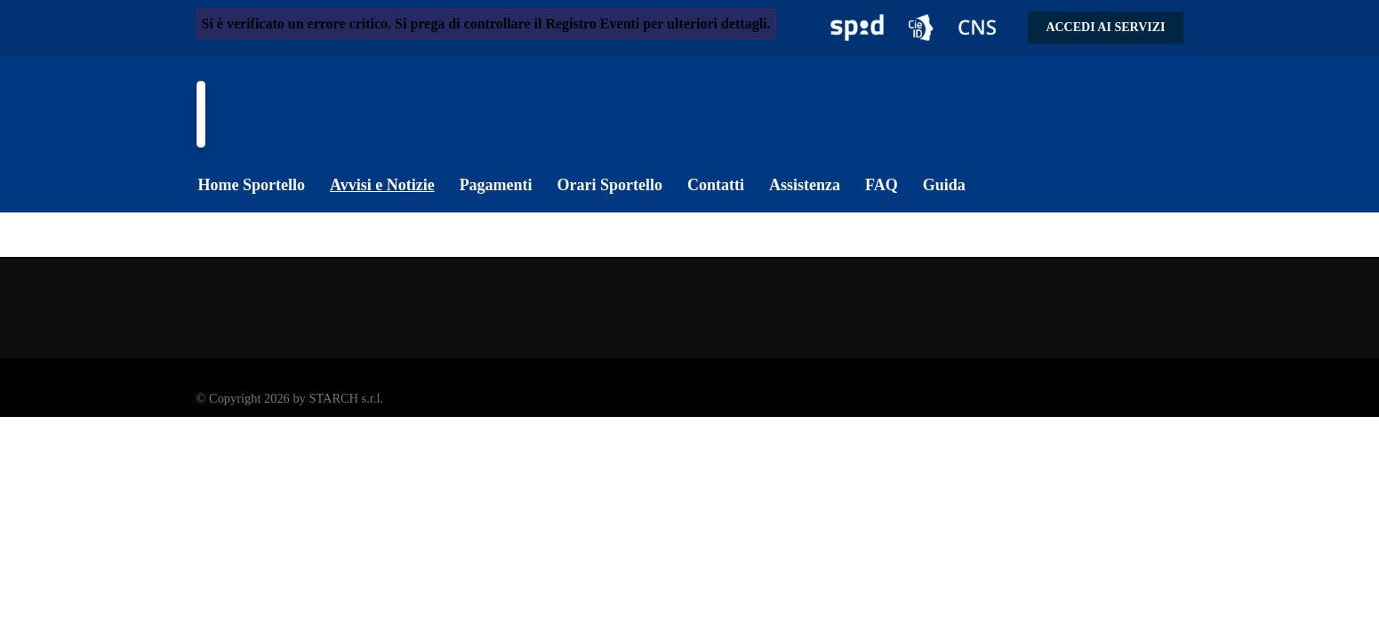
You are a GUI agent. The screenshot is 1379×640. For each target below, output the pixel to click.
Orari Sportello (609, 185)
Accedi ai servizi (1105, 27)
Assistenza (804, 185)
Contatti (715, 185)
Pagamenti (496, 185)
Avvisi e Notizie (382, 185)
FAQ (881, 185)
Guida (944, 185)
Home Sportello (251, 185)
